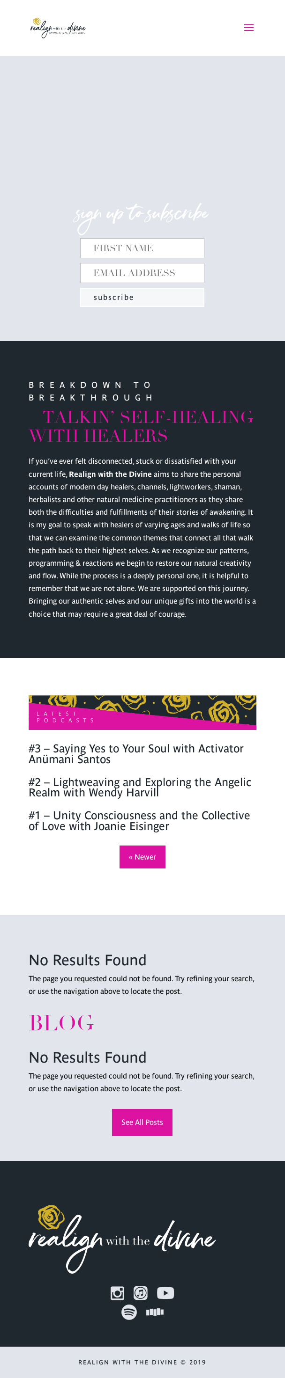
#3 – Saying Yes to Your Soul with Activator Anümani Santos (136, 754)
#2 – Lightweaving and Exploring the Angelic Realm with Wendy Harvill (140, 787)
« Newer (142, 857)
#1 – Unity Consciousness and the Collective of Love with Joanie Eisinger (139, 820)
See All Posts (142, 1122)
